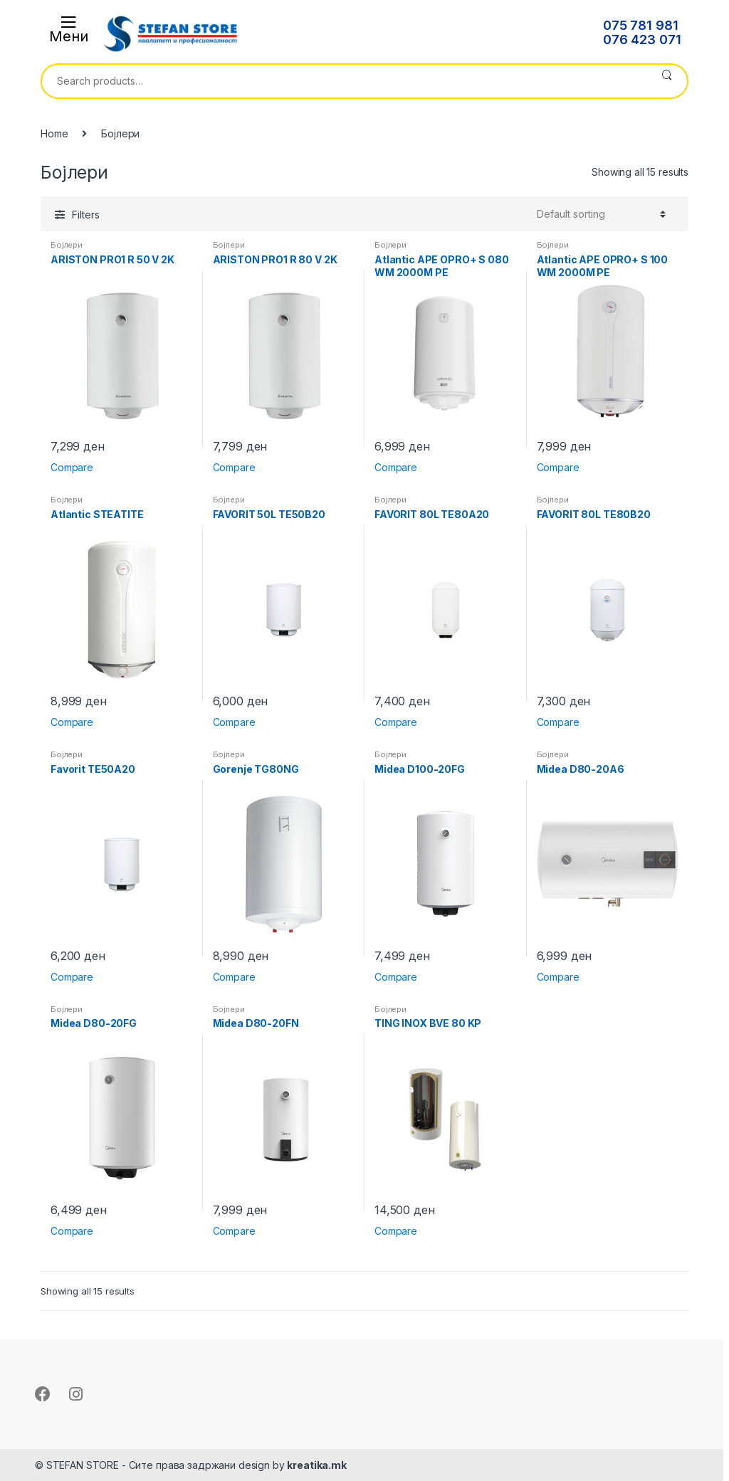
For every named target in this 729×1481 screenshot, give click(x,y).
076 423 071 (642, 39)
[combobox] (344, 81)
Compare (72, 467)
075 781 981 (640, 25)
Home (54, 133)
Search (666, 81)
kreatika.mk (316, 1465)
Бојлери (67, 245)
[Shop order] (601, 214)
